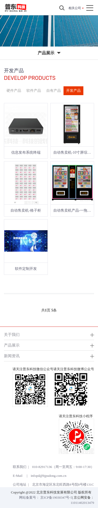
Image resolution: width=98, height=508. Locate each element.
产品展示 (12, 345)
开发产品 (73, 91)
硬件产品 (14, 91)
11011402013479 (82, 503)
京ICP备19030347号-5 (56, 497)
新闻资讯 (12, 356)
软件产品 (33, 91)
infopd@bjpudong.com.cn (48, 476)
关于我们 (12, 334)
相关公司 (74, 8)
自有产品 (53, 91)
